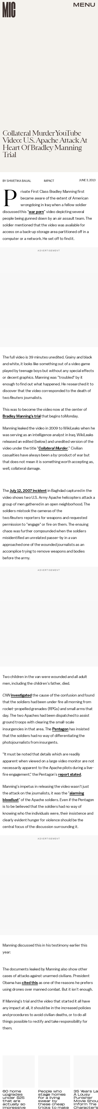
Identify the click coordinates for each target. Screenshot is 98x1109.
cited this (30, 983)
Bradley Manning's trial (22, 416)
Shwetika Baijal (19, 180)
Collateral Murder (53, 448)
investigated (21, 695)
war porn (36, 212)
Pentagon (60, 729)
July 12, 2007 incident (28, 491)
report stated (69, 774)
